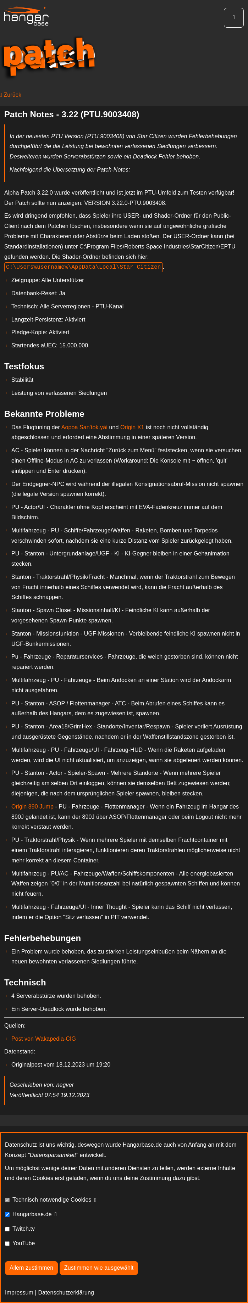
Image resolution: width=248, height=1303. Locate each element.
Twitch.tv (23, 1229)
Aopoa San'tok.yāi (84, 427)
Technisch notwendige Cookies (52, 1200)
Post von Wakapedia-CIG (43, 1039)
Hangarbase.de (32, 1214)
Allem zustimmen (31, 1268)
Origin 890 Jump (32, 807)
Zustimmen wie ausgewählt (98, 1268)
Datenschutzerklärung (66, 1293)
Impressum (19, 1293)
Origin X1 (132, 427)
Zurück (10, 95)
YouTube (23, 1243)
